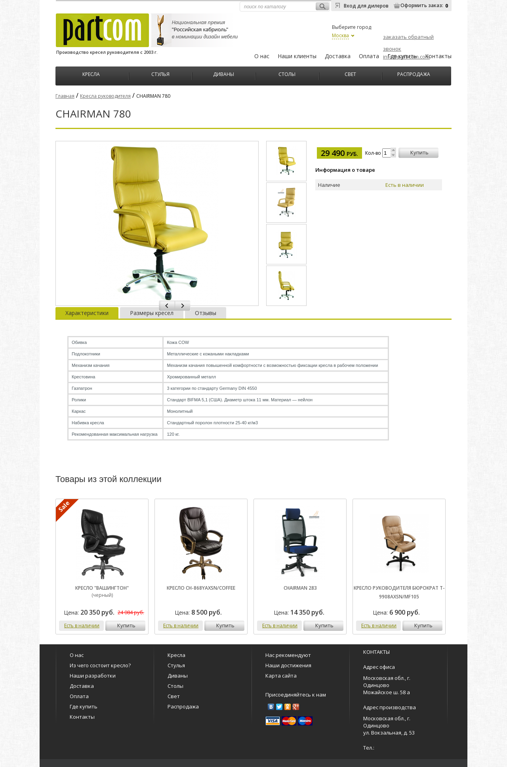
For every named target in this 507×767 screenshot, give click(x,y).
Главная (64, 96)
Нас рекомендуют (288, 655)
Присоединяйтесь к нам (295, 694)
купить (419, 152)
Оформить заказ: (421, 5)
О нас (261, 56)
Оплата (369, 56)
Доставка (338, 56)
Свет (350, 73)
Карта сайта (281, 675)
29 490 (339, 153)
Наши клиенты (297, 56)
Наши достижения (288, 665)
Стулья (160, 73)
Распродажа (413, 73)
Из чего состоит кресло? (100, 665)
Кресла (91, 73)
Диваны (223, 73)
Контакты (438, 56)
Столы (286, 73)
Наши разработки (93, 675)
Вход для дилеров (366, 5)
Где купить (402, 56)
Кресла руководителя (105, 96)
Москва (340, 35)
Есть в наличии (81, 625)
